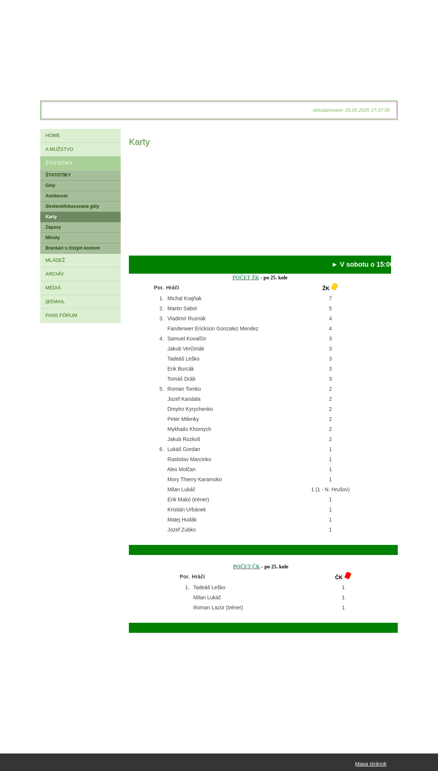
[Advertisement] (260, 203)
